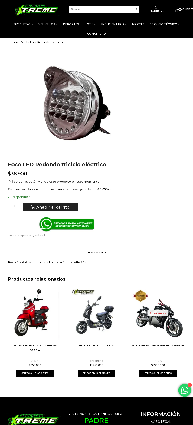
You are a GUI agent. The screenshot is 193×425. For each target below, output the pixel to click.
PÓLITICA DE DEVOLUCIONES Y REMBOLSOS (160, 353)
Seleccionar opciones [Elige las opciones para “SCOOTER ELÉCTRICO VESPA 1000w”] (35, 282)
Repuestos (44, 42)
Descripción (97, 162)
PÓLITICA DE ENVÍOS (160, 361)
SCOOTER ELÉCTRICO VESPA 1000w (35, 257)
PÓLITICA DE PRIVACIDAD (161, 338)
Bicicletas (23, 24)
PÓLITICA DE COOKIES (160, 344)
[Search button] (136, 9)
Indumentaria (113, 24)
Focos (59, 42)
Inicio (14, 42)
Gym (91, 24)
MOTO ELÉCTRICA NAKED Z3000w (158, 257)
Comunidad (96, 33)
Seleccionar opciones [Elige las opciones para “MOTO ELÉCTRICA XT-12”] (96, 282)
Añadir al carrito (143, 114)
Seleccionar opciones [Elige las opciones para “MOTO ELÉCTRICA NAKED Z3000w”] (158, 282)
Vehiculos (47, 24)
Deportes (72, 24)
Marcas (138, 24)
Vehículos (27, 42)
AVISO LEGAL (161, 331)
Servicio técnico (164, 24)
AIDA (34, 270)
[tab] (97, 162)
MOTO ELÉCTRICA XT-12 (96, 255)
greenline (96, 270)
